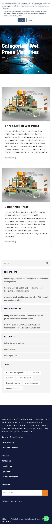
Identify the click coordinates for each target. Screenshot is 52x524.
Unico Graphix (6, 521)
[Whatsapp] (46, 518)
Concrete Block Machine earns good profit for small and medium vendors (26, 298)
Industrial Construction (14, 343)
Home (4, 58)
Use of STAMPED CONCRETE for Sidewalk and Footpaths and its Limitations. (23, 289)
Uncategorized (10, 356)
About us (5, 455)
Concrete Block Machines (12, 437)
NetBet (7, 325)
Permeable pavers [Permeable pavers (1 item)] (13, 383)
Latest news (7, 466)
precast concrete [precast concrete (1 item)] (31, 383)
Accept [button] (22, 20)
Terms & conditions (10, 477)
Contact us (6, 461)
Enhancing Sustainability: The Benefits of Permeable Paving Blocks (26, 280)
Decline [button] (30, 20)
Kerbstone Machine (10, 448)
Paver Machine (8, 442)
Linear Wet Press (16, 207)
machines (13, 58)
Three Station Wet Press (22, 126)
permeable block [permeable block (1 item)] (24, 378)
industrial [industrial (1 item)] (9, 378)
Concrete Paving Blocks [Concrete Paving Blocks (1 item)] (15, 373)
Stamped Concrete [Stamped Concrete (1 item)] (13, 388)
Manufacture (9, 349)
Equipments (6, 471)
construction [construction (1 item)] (34, 373)
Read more (10, 157)
